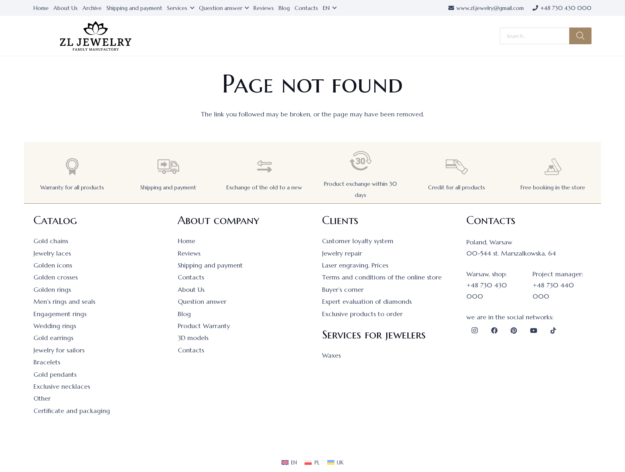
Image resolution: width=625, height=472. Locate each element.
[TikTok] (553, 330)
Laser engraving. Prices (355, 265)
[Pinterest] (514, 330)
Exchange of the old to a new (264, 187)
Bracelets (46, 362)
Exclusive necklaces (61, 386)
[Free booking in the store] (553, 166)
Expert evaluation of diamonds (367, 301)
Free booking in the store (553, 187)
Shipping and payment (168, 187)
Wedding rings (54, 326)
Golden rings (52, 289)
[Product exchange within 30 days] (361, 161)
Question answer (202, 301)
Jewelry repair (342, 253)
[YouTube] (534, 330)
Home (186, 241)
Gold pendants (55, 374)
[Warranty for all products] (72, 166)
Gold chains (50, 241)
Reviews (189, 253)
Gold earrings (53, 338)
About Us (191, 289)
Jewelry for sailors (59, 350)
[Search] (580, 36)
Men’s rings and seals (64, 301)
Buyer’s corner (343, 289)
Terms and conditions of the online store (382, 277)
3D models (193, 338)
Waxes (331, 355)
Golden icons (52, 265)
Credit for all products (456, 187)
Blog (184, 314)
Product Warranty (204, 326)
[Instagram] (474, 330)
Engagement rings (59, 314)
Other (42, 398)
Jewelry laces (52, 253)
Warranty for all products (72, 187)
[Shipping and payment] (168, 166)
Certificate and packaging (71, 411)
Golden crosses (55, 277)
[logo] (95, 36)
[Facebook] (494, 330)
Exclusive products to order (362, 314)
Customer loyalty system (357, 241)
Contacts (191, 277)
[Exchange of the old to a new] (264, 166)
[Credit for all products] (457, 166)
